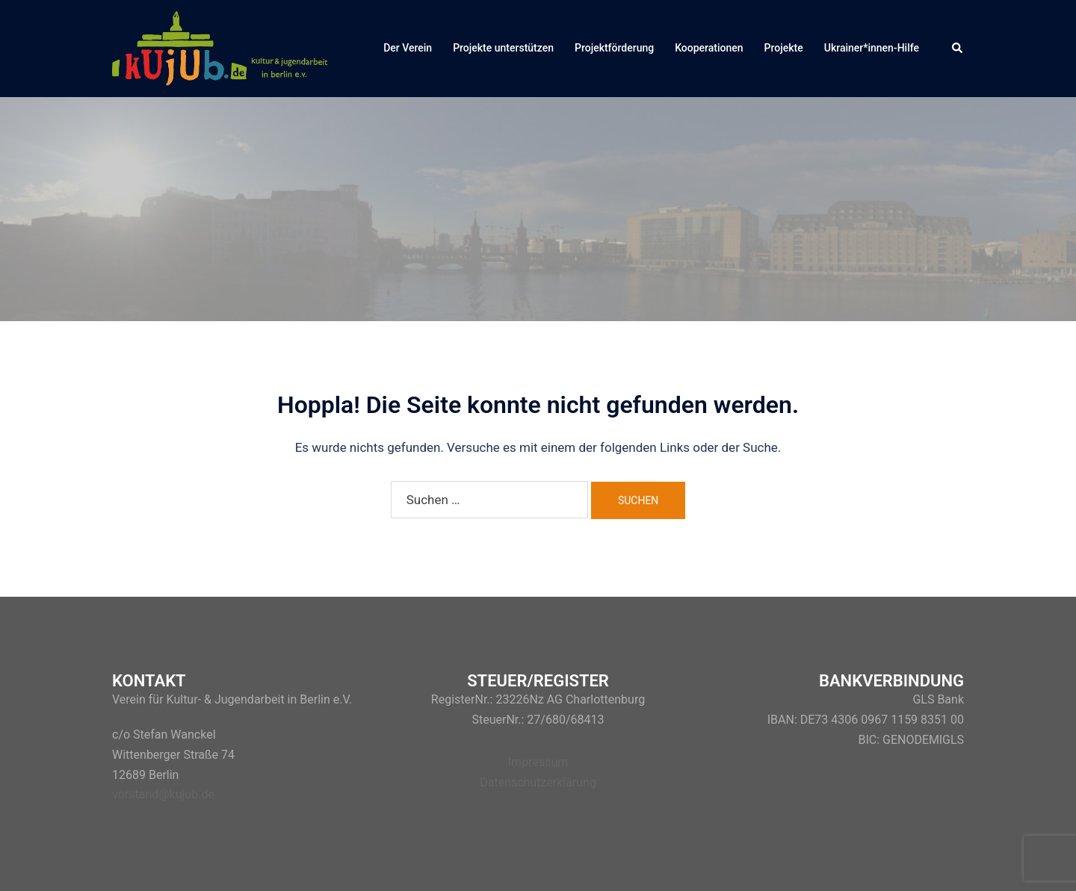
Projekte (783, 48)
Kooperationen (709, 48)
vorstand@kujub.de (163, 794)
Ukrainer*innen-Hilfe (871, 48)
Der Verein (407, 48)
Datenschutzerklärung (538, 782)
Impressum (538, 762)
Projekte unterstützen (503, 48)
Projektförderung (614, 48)
